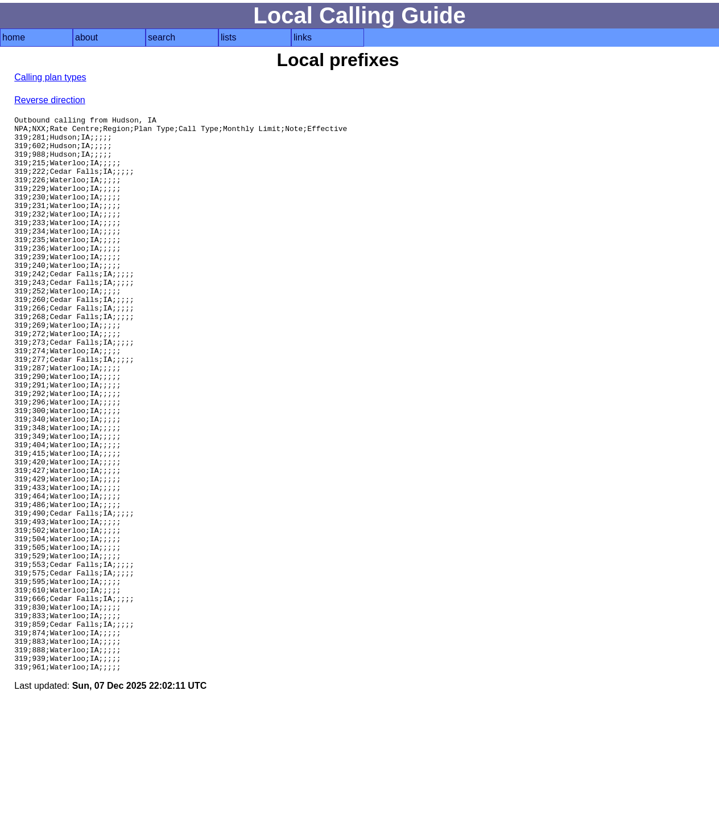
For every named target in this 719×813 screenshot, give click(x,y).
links (303, 37)
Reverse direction (49, 100)
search (161, 37)
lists (229, 37)
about (86, 37)
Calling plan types (50, 77)
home (13, 37)
